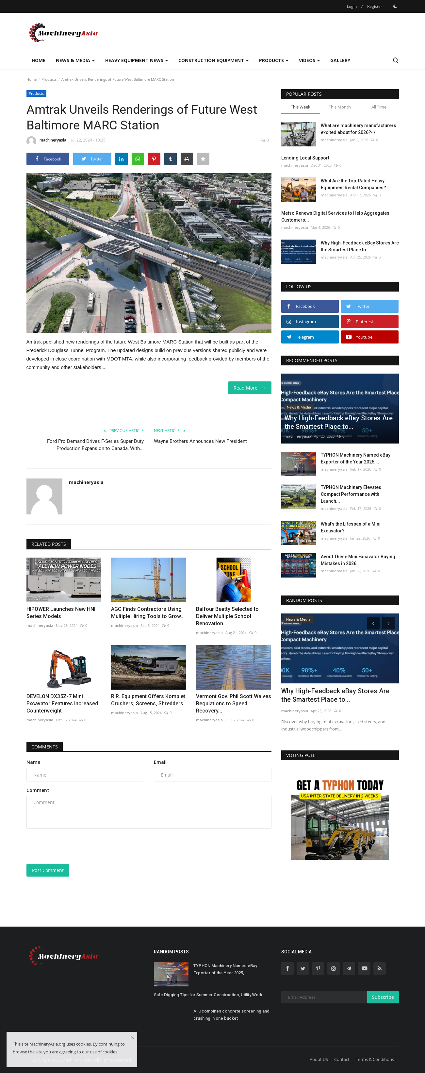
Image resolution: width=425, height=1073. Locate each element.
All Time (378, 107)
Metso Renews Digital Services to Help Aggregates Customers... (335, 216)
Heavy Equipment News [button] (136, 60)
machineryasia (46, 141)
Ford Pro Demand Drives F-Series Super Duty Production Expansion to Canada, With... (95, 444)
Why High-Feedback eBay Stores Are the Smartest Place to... (360, 246)
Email (160, 762)
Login (352, 6)
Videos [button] (309, 60)
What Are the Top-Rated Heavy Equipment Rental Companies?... (355, 184)
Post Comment (48, 870)
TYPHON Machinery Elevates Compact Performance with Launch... (351, 494)
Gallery (340, 60)
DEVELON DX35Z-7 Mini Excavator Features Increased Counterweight (62, 703)
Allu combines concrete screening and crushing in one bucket (231, 1015)
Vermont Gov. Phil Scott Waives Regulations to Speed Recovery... (233, 703)
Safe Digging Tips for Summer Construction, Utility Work (208, 994)
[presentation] (76, 846)
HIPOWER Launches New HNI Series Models (60, 612)
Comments (44, 747)
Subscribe (383, 997)
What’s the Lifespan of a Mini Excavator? (351, 527)
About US (319, 1059)
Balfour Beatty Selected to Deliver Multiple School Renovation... (227, 616)
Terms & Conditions (375, 1059)
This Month (340, 107)
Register (374, 6)
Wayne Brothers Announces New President (200, 441)
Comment (37, 790)
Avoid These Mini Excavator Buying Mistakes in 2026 (358, 560)
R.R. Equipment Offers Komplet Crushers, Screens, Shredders (148, 700)
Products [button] (273, 60)
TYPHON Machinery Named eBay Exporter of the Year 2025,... (355, 458)
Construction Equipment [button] (213, 60)
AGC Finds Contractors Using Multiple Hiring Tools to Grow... (148, 612)
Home (38, 60)
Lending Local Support (305, 157)
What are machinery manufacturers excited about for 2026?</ (358, 129)
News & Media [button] (75, 60)
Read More (250, 388)
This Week (300, 107)
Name (33, 762)
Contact (342, 1059)
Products (49, 79)
